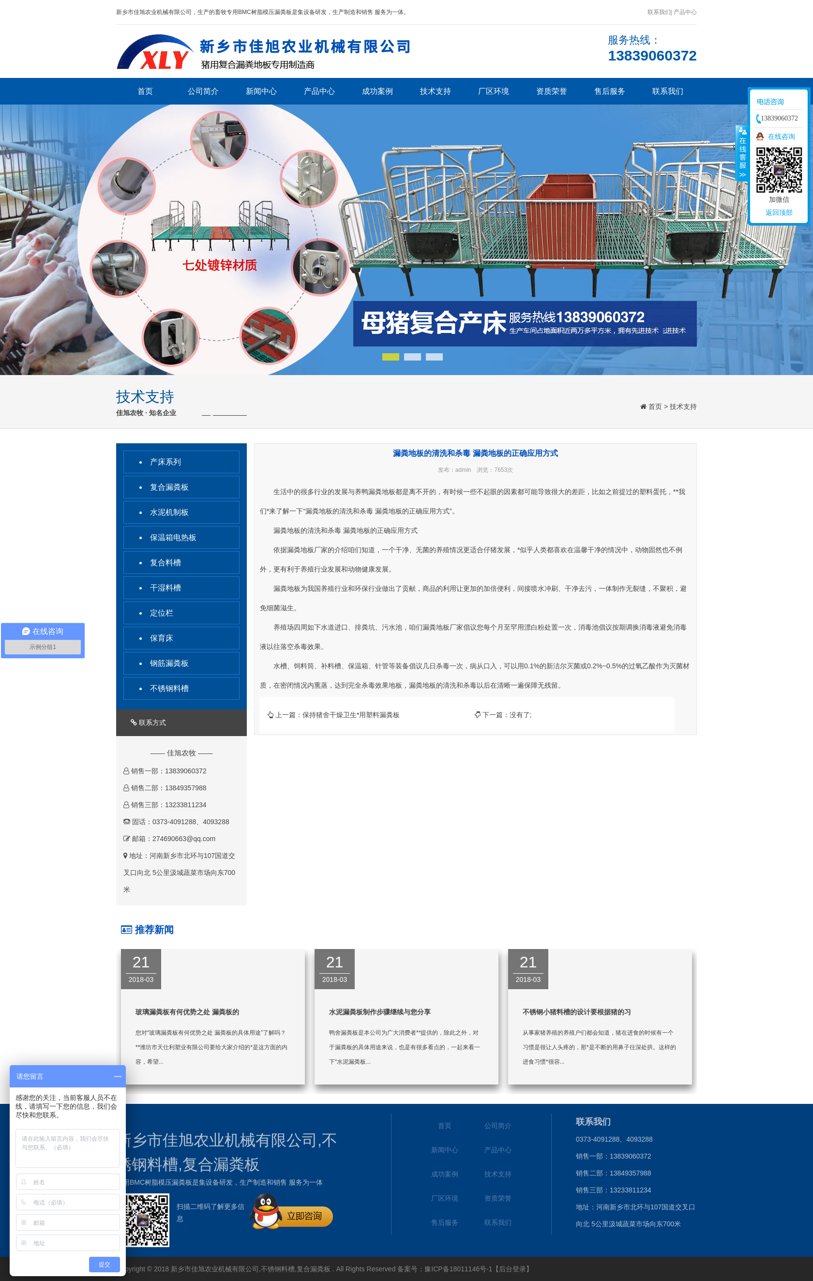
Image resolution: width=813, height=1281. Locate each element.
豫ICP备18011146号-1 (458, 1269)
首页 (145, 91)
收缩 (742, 152)
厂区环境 (493, 91)
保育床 (161, 638)
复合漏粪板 (169, 487)
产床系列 (165, 462)
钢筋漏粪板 (169, 663)
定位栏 (161, 613)
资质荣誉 (551, 91)
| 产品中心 (684, 12)
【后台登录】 (512, 1269)
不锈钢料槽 (169, 688)
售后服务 (609, 91)
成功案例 (377, 91)
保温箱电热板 (173, 537)
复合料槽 (165, 562)
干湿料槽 (165, 588)
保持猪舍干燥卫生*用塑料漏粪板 (351, 715)
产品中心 (319, 91)
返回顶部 (779, 212)
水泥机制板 (169, 512)
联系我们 (659, 12)
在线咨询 (781, 136)
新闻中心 (261, 91)
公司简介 (203, 91)
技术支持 (435, 91)
